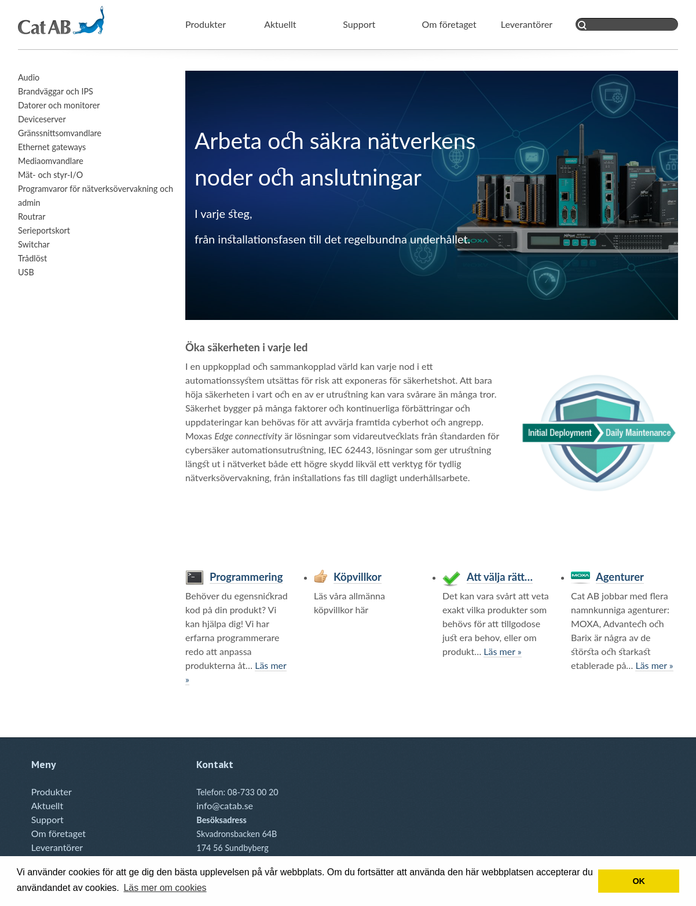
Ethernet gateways (52, 147)
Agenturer (620, 576)
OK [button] (638, 881)
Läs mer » (502, 651)
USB (26, 272)
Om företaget (449, 24)
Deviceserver (42, 119)
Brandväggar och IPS (55, 91)
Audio (28, 77)
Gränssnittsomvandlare (59, 133)
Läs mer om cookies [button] (164, 888)
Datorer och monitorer (59, 105)
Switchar (34, 244)
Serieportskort (44, 230)
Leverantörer (526, 24)
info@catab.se (224, 805)
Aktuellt (280, 24)
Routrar (31, 216)
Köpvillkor (358, 576)
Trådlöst (32, 258)
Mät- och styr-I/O (50, 175)
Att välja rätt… (500, 576)
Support (359, 24)
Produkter (205, 24)
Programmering (246, 576)
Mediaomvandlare (50, 161)
